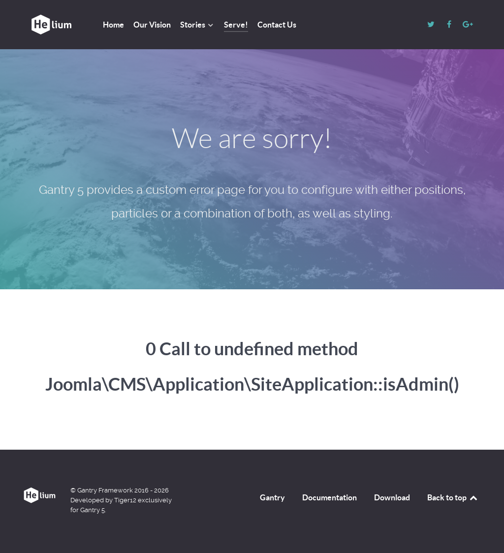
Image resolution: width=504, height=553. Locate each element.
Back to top (452, 497)
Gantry (272, 497)
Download (392, 497)
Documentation (329, 497)
